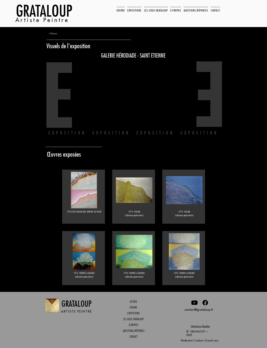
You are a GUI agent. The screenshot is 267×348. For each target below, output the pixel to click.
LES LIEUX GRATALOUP (133, 319)
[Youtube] (194, 302)
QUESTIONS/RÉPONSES (133, 331)
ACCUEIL (133, 301)
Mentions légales (200, 326)
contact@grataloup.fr (198, 310)
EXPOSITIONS (133, 313)
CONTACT (133, 336)
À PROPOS (133, 325)
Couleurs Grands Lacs (206, 340)
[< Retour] (62, 33)
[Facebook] (205, 302)
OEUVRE (133, 307)
